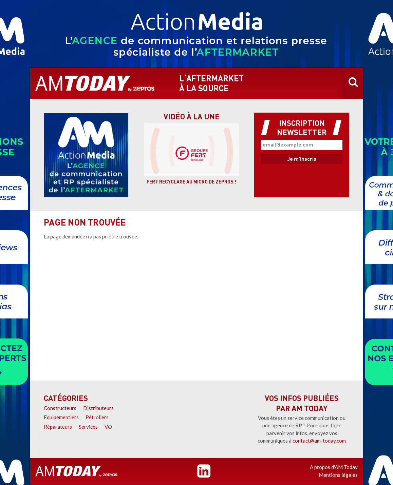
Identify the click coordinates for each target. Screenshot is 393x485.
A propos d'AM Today (334, 467)
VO (108, 427)
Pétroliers (97, 417)
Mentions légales (338, 475)
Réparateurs (58, 427)
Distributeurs (98, 408)
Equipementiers (61, 417)
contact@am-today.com (319, 441)
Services (88, 427)
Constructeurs (60, 408)
